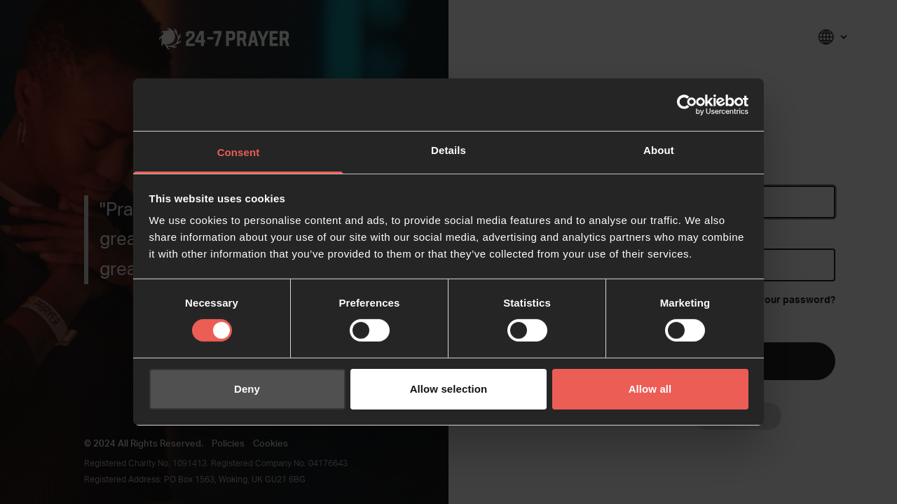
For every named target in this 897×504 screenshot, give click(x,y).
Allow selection (449, 389)
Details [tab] (448, 150)
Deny (247, 389)
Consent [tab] (238, 152)
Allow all (650, 389)
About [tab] (658, 150)
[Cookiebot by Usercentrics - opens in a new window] (687, 104)
